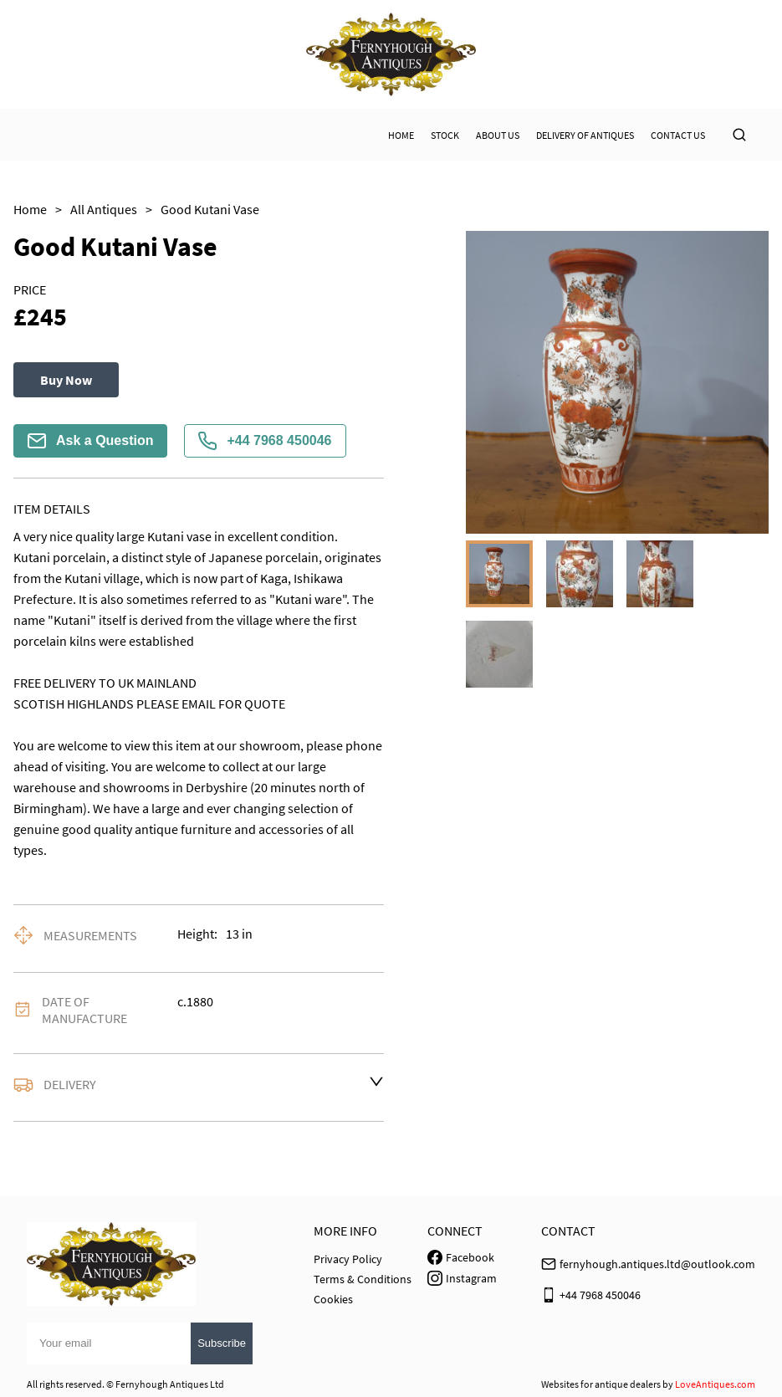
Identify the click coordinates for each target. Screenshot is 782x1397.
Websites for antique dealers (601, 1384)
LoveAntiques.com (715, 1384)
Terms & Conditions (362, 1279)
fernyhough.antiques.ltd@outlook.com (657, 1264)
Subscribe (221, 1343)
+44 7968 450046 (264, 441)
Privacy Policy (348, 1259)
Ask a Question (90, 440)
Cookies (333, 1299)
